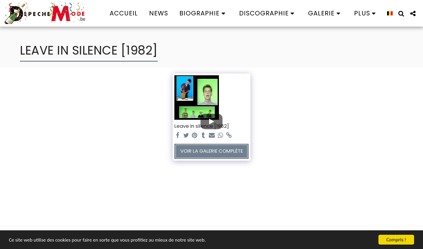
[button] (204, 13)
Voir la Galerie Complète (211, 151)
